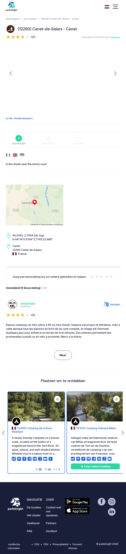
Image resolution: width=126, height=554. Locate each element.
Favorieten (48, 140)
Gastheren (33, 523)
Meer (63, 355)
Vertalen (112, 304)
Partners (51, 523)
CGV (46, 544)
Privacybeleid (60, 544)
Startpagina (12, 18)
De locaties (30, 18)
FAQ (29, 531)
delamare (115, 37)
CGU (36, 544)
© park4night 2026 (107, 544)
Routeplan (18, 140)
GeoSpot (51, 531)
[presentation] (10, 73)
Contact (78, 140)
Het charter (34, 515)
